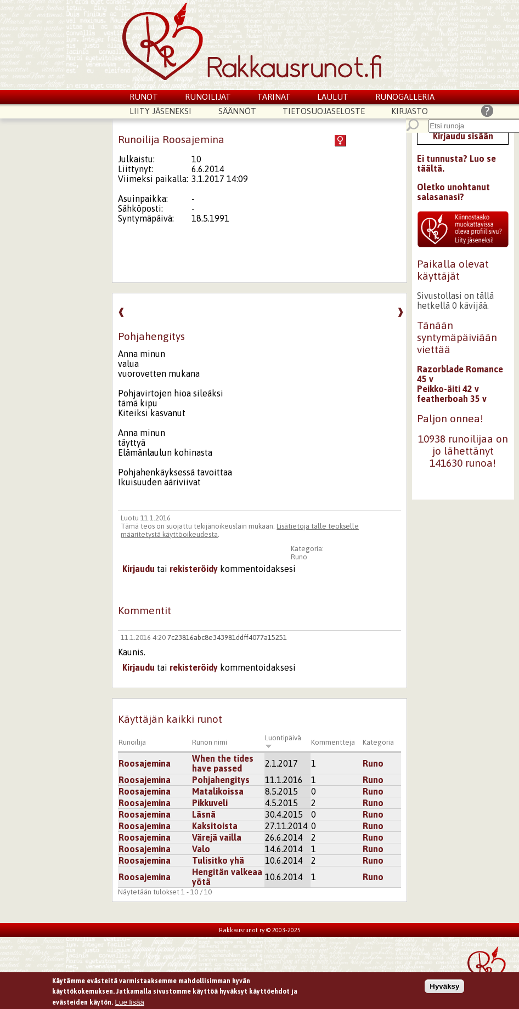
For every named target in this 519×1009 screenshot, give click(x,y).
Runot (143, 96)
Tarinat (274, 96)
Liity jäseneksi (160, 111)
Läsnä (204, 814)
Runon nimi (209, 742)
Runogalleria (405, 96)
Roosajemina (145, 763)
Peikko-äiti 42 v (448, 389)
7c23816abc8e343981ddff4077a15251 (227, 637)
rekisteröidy (194, 569)
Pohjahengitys (221, 780)
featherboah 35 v (452, 399)
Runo (299, 557)
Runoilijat (208, 96)
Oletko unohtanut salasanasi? (453, 192)
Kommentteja (333, 742)
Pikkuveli (210, 803)
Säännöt (237, 111)
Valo (201, 849)
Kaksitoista (215, 826)
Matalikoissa (218, 791)
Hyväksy (444, 989)
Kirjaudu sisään (463, 136)
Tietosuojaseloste (324, 111)
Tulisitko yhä (218, 860)
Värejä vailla (216, 837)
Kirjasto (409, 111)
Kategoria (378, 742)
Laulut (332, 96)
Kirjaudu (138, 569)
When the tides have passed (222, 763)
